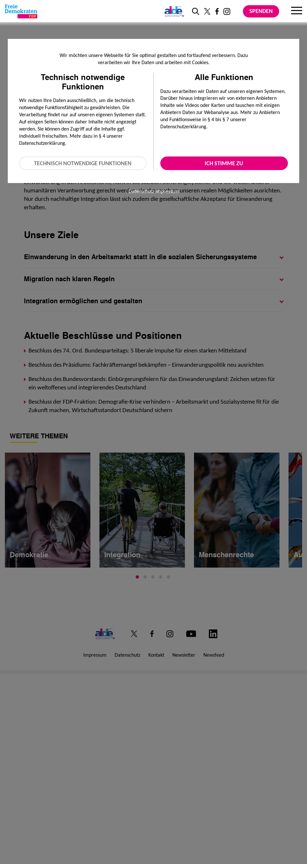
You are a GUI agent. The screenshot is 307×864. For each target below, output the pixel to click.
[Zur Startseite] (21, 11)
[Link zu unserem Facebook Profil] (217, 11)
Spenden (261, 11)
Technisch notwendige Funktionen (82, 163)
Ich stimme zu (224, 163)
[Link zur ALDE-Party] (173, 11)
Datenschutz (141, 191)
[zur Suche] (195, 11)
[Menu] (296, 11)
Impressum (167, 191)
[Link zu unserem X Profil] (207, 11)
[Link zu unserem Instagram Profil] (226, 11)
